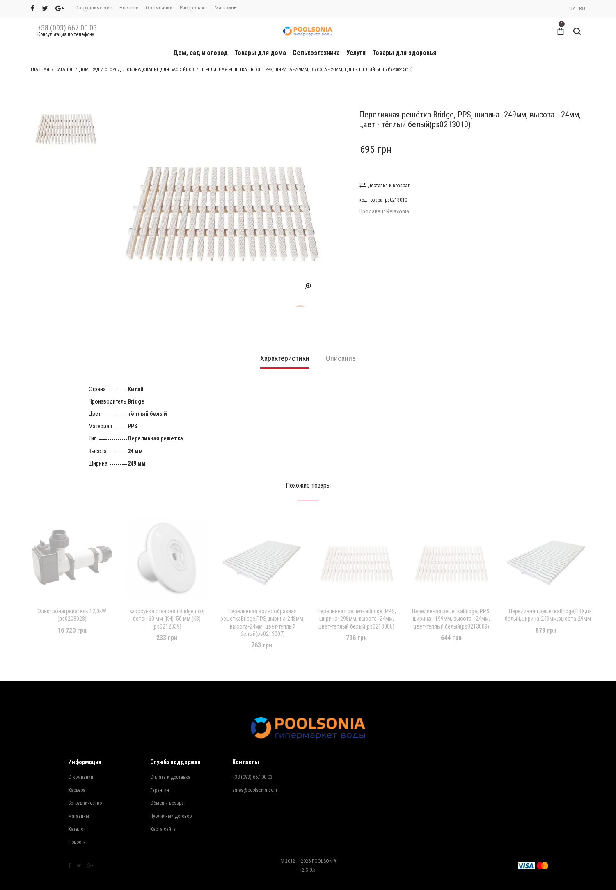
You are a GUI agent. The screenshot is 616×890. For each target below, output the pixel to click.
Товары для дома (260, 53)
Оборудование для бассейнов (160, 69)
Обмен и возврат (168, 786)
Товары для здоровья (404, 53)
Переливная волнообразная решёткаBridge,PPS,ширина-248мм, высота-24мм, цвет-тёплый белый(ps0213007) (262, 606)
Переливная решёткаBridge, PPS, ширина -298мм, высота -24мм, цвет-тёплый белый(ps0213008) (356, 602)
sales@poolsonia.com (254, 774)
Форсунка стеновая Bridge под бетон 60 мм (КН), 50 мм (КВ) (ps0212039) (167, 602)
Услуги (356, 53)
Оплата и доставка (170, 761)
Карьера (76, 774)
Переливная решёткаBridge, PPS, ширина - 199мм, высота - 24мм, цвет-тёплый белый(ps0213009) (451, 602)
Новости (129, 8)
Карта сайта (163, 812)
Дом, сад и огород (200, 53)
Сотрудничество (93, 8)
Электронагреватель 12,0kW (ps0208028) (72, 599)
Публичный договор (171, 800)
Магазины (226, 8)
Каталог (64, 69)
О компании (159, 8)
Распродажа (194, 8)
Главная (40, 69)
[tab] (284, 344)
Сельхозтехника (316, 53)
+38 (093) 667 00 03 (67, 28)
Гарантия (159, 774)
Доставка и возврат (384, 184)
